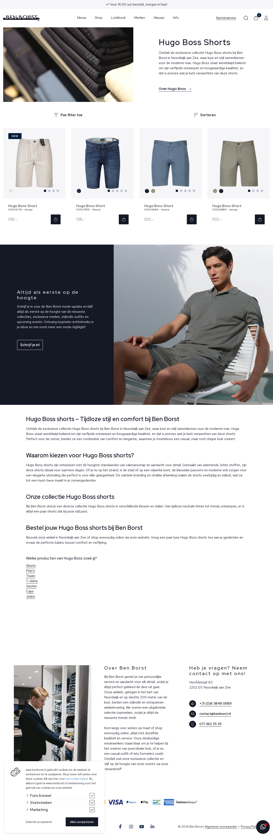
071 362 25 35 (210, 724)
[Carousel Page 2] (49, 191)
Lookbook (118, 17)
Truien (30, 576)
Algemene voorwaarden (221, 827)
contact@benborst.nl (215, 714)
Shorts (31, 566)
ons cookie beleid (77, 779)
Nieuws (159, 17)
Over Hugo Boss (175, 88)
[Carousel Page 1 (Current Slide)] (45, 191)
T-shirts (32, 581)
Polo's (30, 571)
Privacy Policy (250, 827)
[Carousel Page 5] (126, 191)
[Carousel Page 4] (58, 191)
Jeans (30, 597)
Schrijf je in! (30, 345)
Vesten (31, 586)
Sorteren (205, 115)
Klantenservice (226, 18)
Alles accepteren (82, 822)
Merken (139, 17)
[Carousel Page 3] (53, 191)
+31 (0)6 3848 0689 (215, 704)
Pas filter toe (68, 115)
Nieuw (81, 17)
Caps (30, 591)
